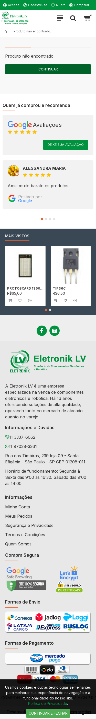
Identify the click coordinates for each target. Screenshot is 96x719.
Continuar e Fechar (48, 713)
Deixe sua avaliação (66, 144)
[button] (42, 219)
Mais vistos (17, 236)
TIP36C (59, 288)
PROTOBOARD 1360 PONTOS (25, 288)
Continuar (48, 69)
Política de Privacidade (47, 703)
